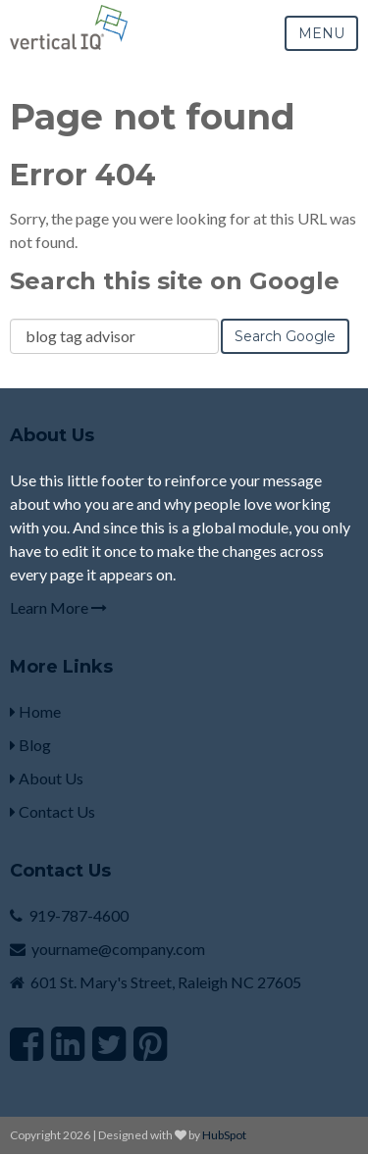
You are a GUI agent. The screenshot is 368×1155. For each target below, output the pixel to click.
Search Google (285, 336)
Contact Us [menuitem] (52, 811)
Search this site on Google (175, 281)
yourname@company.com (118, 948)
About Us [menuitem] (46, 778)
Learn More (58, 607)
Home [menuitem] (35, 711)
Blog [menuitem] (30, 744)
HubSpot (224, 1135)
